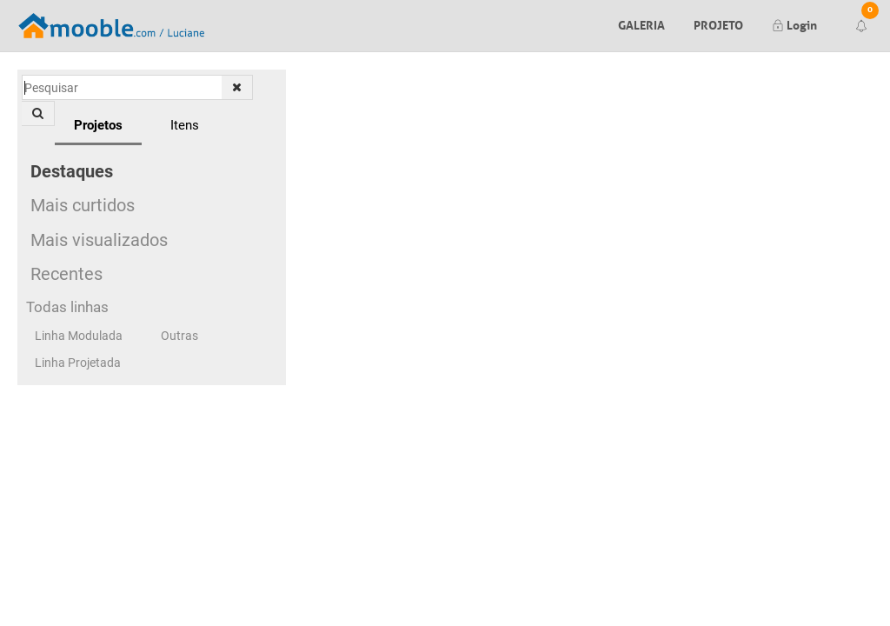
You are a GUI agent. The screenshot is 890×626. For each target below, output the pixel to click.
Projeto (718, 23)
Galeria (641, 23)
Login (794, 23)
